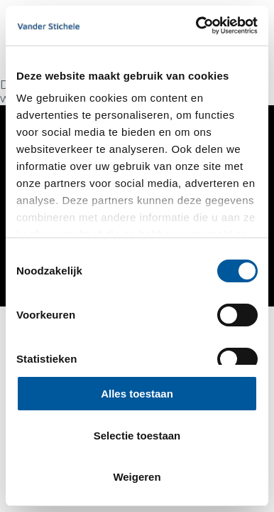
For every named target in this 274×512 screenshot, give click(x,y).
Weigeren (136, 477)
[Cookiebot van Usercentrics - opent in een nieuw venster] (197, 25)
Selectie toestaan (137, 436)
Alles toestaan (137, 394)
